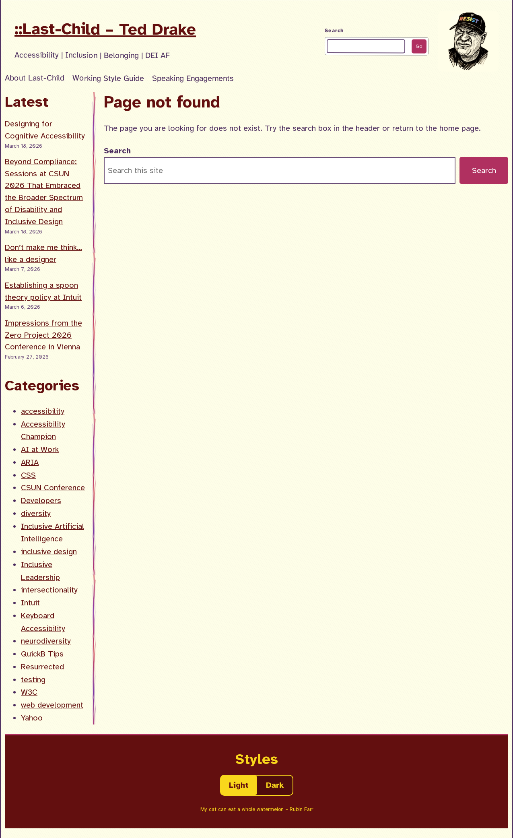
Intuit (30, 603)
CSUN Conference (53, 488)
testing (33, 680)
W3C (29, 692)
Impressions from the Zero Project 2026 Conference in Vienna (43, 335)
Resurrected (42, 667)
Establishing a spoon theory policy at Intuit (43, 291)
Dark (275, 785)
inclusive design (49, 552)
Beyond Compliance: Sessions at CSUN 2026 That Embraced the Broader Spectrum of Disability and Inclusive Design (44, 192)
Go (419, 46)
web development (52, 705)
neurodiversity (46, 641)
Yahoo (32, 718)
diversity (36, 513)
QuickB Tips (42, 654)
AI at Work (40, 449)
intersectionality (49, 590)
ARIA (30, 462)
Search (334, 30)
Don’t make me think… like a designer (43, 253)
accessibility (42, 411)
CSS (28, 475)
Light (239, 785)
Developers (41, 500)
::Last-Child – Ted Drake (105, 29)
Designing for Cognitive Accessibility (45, 130)
